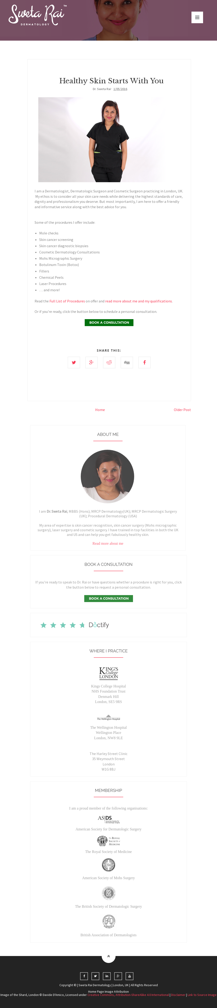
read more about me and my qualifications (138, 301)
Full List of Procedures (67, 301)
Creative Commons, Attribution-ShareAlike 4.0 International (128, 995)
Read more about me (108, 547)
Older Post (182, 409)
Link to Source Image (202, 995)
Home (100, 409)
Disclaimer (178, 995)
